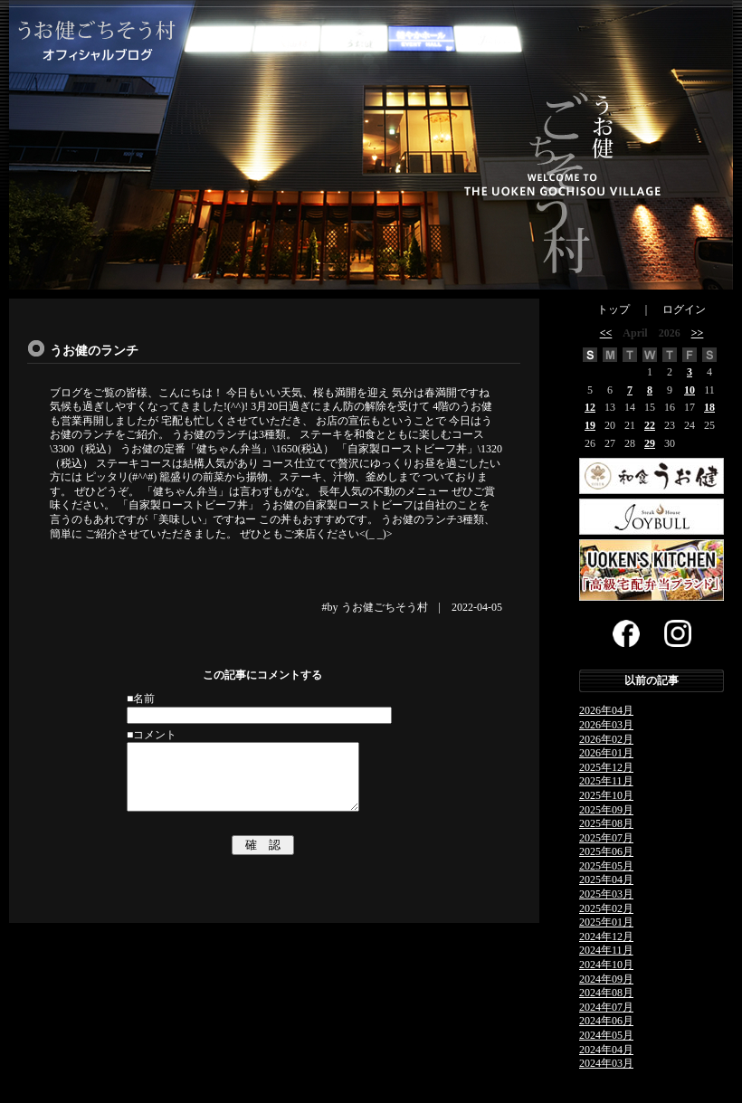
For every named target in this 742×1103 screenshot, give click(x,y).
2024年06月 (606, 1020)
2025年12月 (606, 767)
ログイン (684, 309)
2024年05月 (606, 1035)
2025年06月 (606, 851)
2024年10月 (606, 964)
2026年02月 (606, 739)
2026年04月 (606, 710)
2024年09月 (606, 979)
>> (697, 333)
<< (606, 333)
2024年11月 (606, 950)
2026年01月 (606, 752)
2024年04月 (606, 1049)
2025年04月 (606, 879)
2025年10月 (606, 795)
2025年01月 (606, 922)
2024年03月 (606, 1063)
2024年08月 (606, 992)
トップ (613, 309)
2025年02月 (606, 908)
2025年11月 (606, 781)
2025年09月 (606, 809)
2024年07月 (606, 1007)
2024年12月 (606, 936)
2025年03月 (606, 894)
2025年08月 (606, 823)
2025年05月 (606, 866)
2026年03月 (606, 724)
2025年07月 (606, 838)
